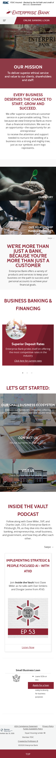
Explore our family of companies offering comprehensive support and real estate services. (28, 411)
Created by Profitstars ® (28, 741)
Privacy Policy (48, 726)
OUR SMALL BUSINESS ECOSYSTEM (28, 405)
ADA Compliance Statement (25, 726)
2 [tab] (28, 373)
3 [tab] (32, 373)
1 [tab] (23, 373)
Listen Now (28, 647)
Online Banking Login (33, 20)
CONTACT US (28, 438)
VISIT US (28, 471)
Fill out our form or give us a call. (28, 442)
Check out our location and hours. (28, 475)
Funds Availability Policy (33, 729)
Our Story (45, 197)
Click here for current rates (28, 360)
